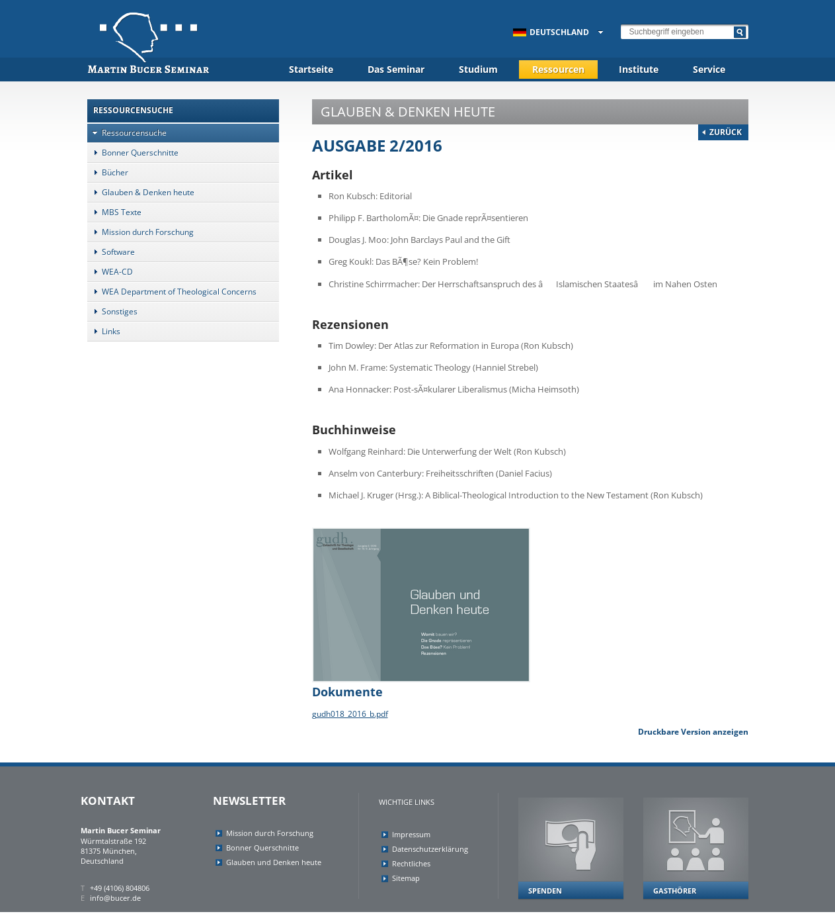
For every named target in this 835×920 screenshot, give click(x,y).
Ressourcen (558, 69)
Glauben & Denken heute (140, 192)
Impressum (411, 834)
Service (709, 69)
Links (103, 331)
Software (111, 252)
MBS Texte (114, 212)
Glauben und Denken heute (273, 862)
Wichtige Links (406, 802)
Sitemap (406, 878)
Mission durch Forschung (140, 232)
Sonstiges (112, 311)
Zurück (725, 132)
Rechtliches (411, 863)
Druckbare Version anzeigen (693, 731)
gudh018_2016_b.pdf (350, 713)
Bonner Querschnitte (133, 152)
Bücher (107, 172)
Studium (478, 69)
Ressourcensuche (127, 133)
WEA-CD (110, 272)
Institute (638, 69)
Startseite (311, 69)
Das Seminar (396, 69)
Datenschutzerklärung (430, 849)
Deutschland (551, 32)
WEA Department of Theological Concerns (172, 291)
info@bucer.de (115, 898)
